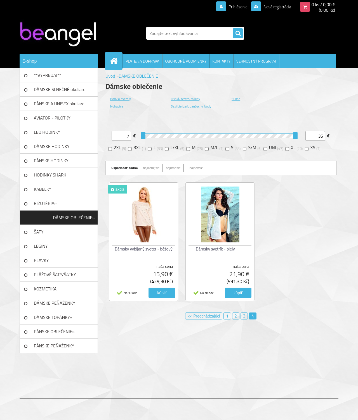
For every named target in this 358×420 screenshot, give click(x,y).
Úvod (110, 76)
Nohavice (116, 106)
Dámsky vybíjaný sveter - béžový (144, 249)
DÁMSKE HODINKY (51, 146)
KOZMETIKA (45, 288)
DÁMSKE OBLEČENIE (138, 76)
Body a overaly (120, 98)
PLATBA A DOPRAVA (142, 61)
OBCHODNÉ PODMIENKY (186, 61)
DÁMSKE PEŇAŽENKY (54, 303)
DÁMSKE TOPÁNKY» (53, 317)
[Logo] (58, 33)
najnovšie (196, 167)
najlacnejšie (151, 167)
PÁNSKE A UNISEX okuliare (59, 103)
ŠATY (38, 231)
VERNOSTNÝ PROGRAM (256, 61)
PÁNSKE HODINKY (51, 160)
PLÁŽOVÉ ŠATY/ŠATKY (55, 274)
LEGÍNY (41, 246)
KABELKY (42, 189)
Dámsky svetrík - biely (215, 249)
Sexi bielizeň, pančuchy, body (191, 106)
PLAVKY (41, 260)
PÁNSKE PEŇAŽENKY (54, 345)
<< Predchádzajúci (204, 316)
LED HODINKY (47, 132)
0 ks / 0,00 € (323, 4)
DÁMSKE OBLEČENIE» (74, 217)
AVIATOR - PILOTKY (52, 117)
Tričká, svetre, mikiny (185, 98)
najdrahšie (173, 167)
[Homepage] (116, 61)
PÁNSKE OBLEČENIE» (54, 331)
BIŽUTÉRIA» (45, 203)
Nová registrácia (275, 6)
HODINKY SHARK (50, 174)
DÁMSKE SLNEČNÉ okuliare (59, 89)
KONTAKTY (221, 61)
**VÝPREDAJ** (47, 75)
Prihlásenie (234, 6)
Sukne (236, 98)
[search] (238, 33)
